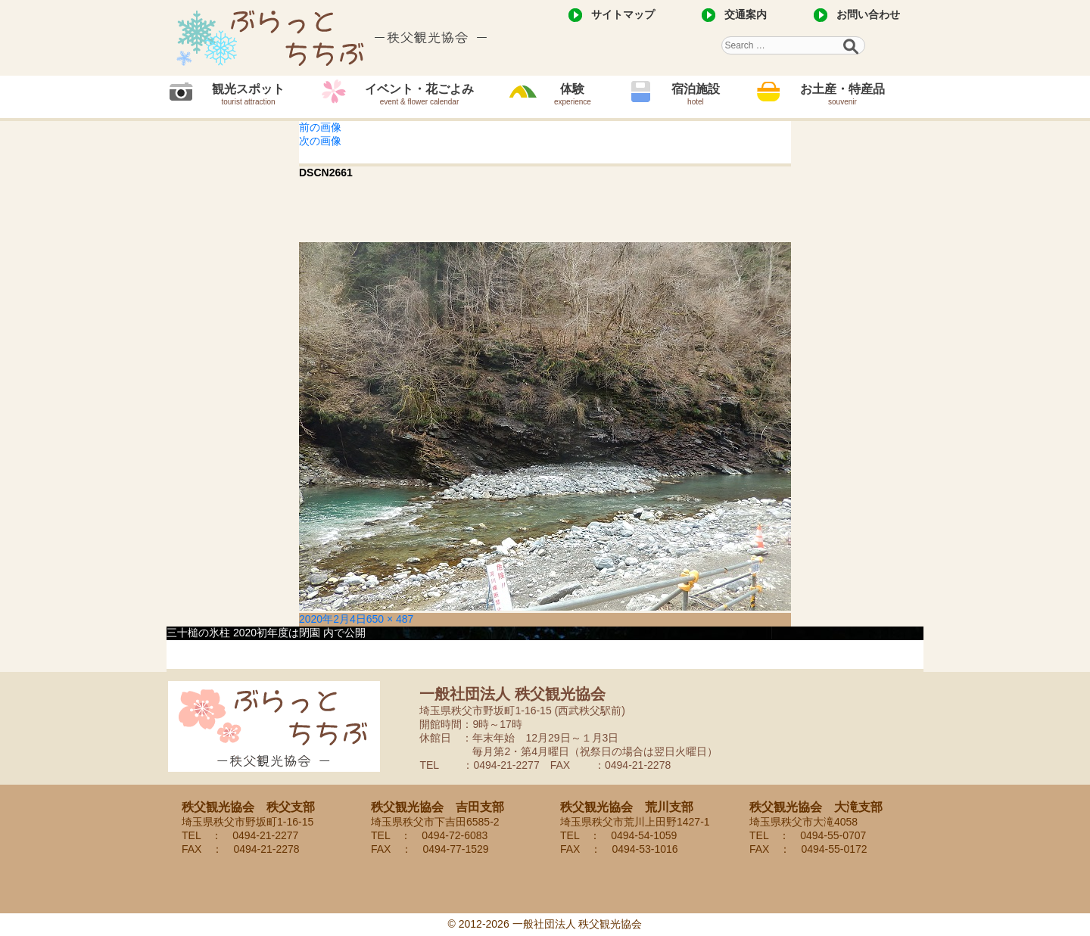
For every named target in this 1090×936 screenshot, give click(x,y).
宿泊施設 (695, 94)
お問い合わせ (868, 14)
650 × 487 (390, 619)
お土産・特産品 (842, 94)
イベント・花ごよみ (419, 94)
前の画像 (320, 127)
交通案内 (745, 14)
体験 (572, 94)
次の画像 (320, 141)
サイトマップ (623, 14)
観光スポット (248, 94)
